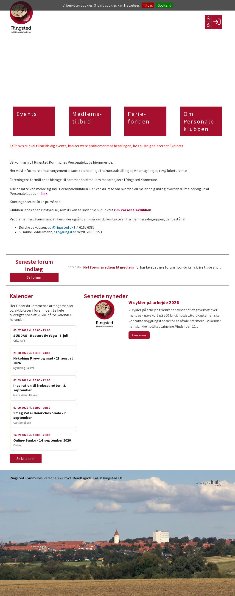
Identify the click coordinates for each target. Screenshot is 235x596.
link (44, 193)
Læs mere (139, 335)
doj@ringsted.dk (60, 227)
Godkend (164, 5)
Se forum (34, 277)
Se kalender (26, 458)
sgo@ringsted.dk (67, 232)
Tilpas (148, 5)
